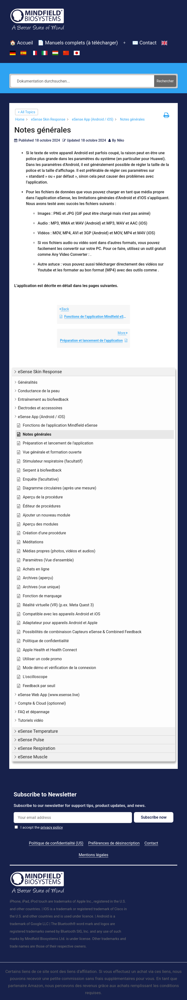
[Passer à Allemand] (12, 53)
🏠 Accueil (21, 43)
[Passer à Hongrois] (55, 53)
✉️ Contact (144, 43)
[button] (93, 372)
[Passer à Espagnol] (23, 53)
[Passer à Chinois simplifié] (66, 53)
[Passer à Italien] (44, 53)
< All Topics (26, 112)
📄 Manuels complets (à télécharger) (78, 43)
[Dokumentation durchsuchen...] (82, 81)
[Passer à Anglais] (164, 43)
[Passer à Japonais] (76, 53)
